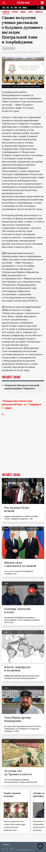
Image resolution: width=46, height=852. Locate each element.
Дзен (8, 407)
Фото (30, 12)
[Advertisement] (23, 448)
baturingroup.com (25, 850)
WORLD (24, 7)
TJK (12, 7)
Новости (5, 12)
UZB (19, 7)
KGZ (8, 7)
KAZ (3, 7)
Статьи (15, 12)
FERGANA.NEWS (23, 2)
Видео (23, 12)
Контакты (6, 844)
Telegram (34, 404)
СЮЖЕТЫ (38, 12)
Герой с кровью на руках (12, 794)
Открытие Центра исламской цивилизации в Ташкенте (22, 52)
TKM (15, 7)
